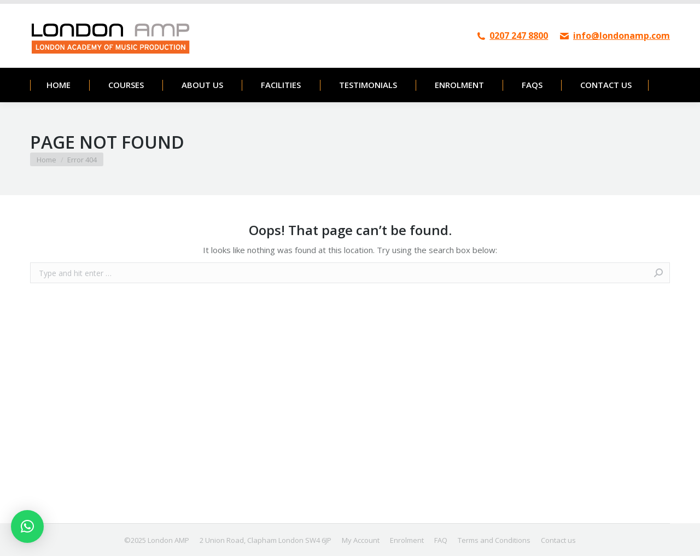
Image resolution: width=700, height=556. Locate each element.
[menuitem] (58, 85)
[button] (27, 526)
